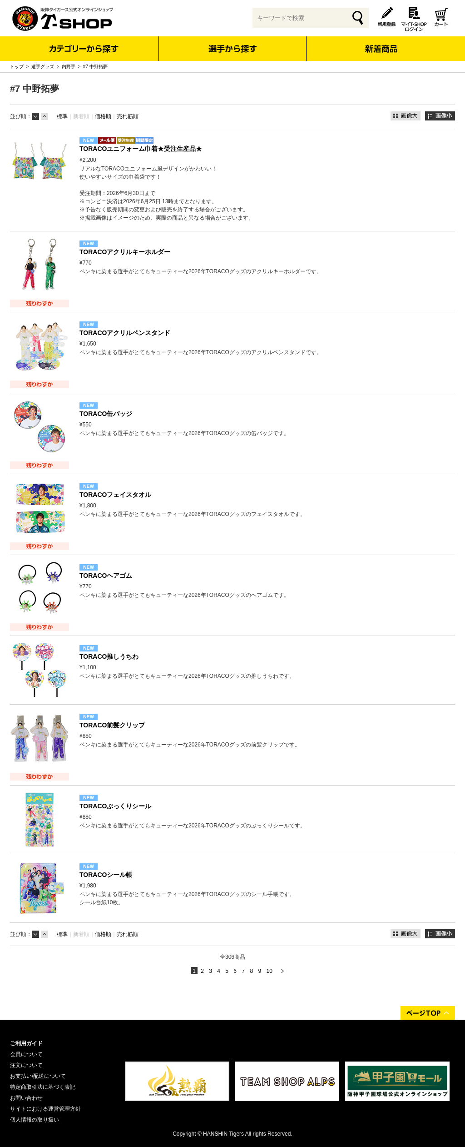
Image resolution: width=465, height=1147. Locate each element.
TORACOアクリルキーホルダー (124, 251)
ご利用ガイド (26, 1043)
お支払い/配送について (38, 1076)
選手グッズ (42, 66)
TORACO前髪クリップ (112, 725)
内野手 (68, 66)
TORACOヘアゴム (105, 575)
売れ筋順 (128, 116)
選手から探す (233, 48)
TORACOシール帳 (105, 874)
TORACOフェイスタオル (115, 494)
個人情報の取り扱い (34, 1120)
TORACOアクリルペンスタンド (124, 332)
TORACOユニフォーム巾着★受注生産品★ (140, 148)
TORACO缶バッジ (105, 413)
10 (269, 971)
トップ (17, 66)
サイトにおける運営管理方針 (45, 1109)
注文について (26, 1065)
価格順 (103, 116)
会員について (26, 1054)
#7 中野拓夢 (95, 66)
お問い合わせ (26, 1098)
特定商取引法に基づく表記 (42, 1087)
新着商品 (381, 42)
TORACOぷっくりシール (115, 806)
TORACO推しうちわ (109, 656)
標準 (62, 116)
